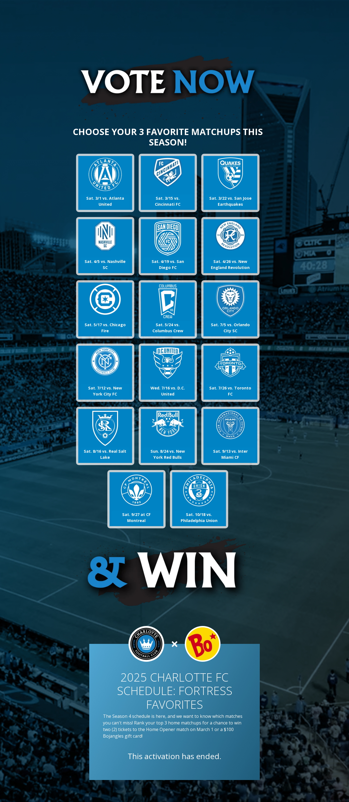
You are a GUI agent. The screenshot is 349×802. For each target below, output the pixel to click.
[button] (105, 183)
